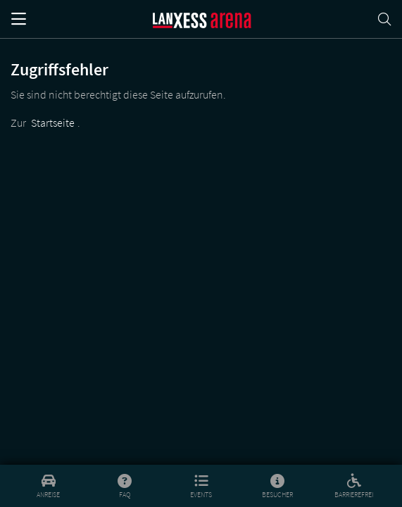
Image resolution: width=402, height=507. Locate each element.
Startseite (53, 122)
